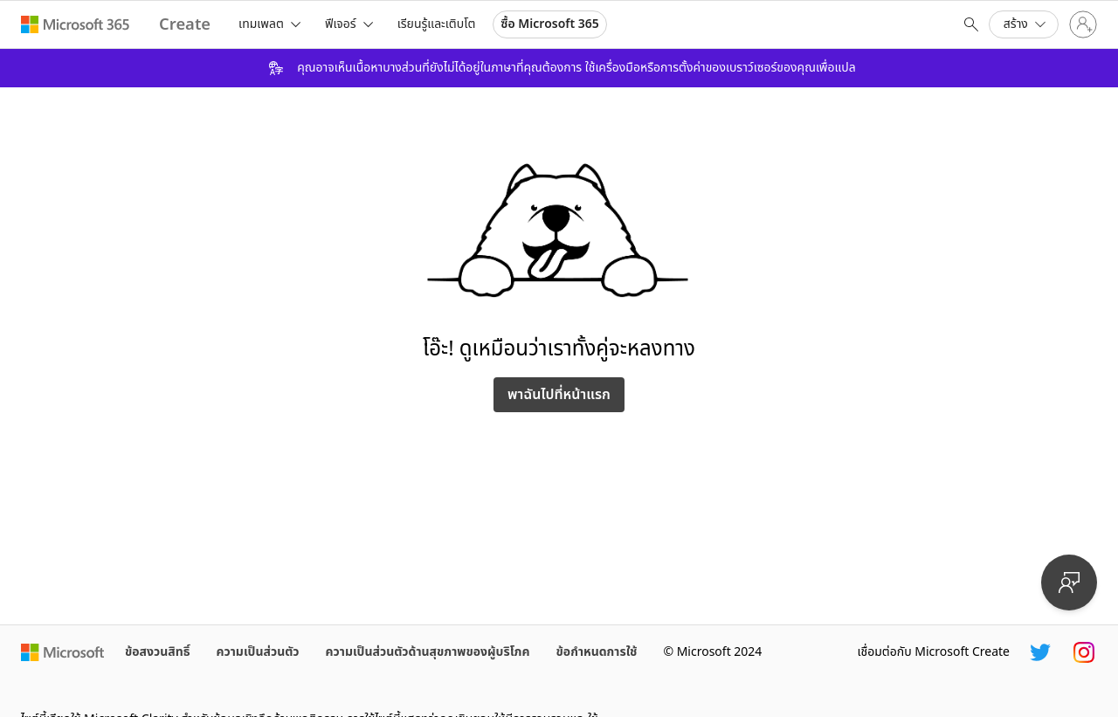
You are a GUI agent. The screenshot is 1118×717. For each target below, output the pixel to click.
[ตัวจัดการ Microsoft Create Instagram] (1083, 652)
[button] (1024, 24)
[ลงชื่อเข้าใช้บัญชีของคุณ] (1083, 24)
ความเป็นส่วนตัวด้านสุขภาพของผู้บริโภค (428, 652)
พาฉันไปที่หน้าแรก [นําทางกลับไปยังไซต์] (559, 394)
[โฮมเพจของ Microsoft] (62, 652)
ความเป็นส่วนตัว (258, 652)
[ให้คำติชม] (1069, 582)
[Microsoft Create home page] (184, 25)
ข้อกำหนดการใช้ (597, 652)
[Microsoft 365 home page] (75, 24)
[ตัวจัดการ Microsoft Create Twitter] (1040, 652)
